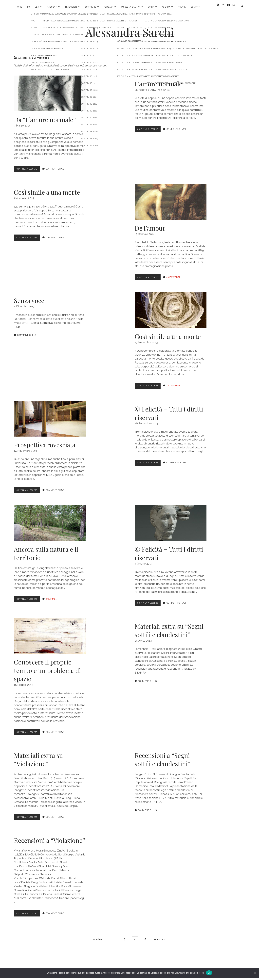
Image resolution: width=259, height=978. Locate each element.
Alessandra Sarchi (129, 29)
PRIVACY (182, 7)
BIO (28, 7)
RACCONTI (52, 7)
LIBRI (37, 7)
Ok (209, 973)
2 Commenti (56, 596)
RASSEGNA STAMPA (130, 7)
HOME (19, 7)
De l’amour (170, 199)
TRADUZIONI (71, 7)
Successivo (159, 936)
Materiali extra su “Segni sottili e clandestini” (169, 627)
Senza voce (29, 298)
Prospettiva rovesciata (50, 416)
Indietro (97, 936)
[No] (255, 973)
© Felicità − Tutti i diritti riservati (169, 410)
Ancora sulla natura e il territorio (50, 520)
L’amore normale (158, 81)
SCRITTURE (90, 7)
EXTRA (151, 7)
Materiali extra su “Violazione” (38, 757)
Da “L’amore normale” (50, 91)
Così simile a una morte (47, 189)
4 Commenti (176, 275)
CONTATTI (195, 7)
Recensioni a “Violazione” (49, 838)
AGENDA (166, 7)
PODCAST (108, 7)
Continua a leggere (30, 167)
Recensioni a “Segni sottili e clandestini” (162, 757)
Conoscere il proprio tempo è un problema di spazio (50, 633)
